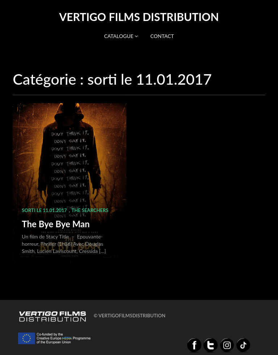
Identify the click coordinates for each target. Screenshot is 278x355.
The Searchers (90, 210)
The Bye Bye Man (55, 224)
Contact (162, 36)
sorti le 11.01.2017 (44, 210)
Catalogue (121, 36)
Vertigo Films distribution (139, 16)
